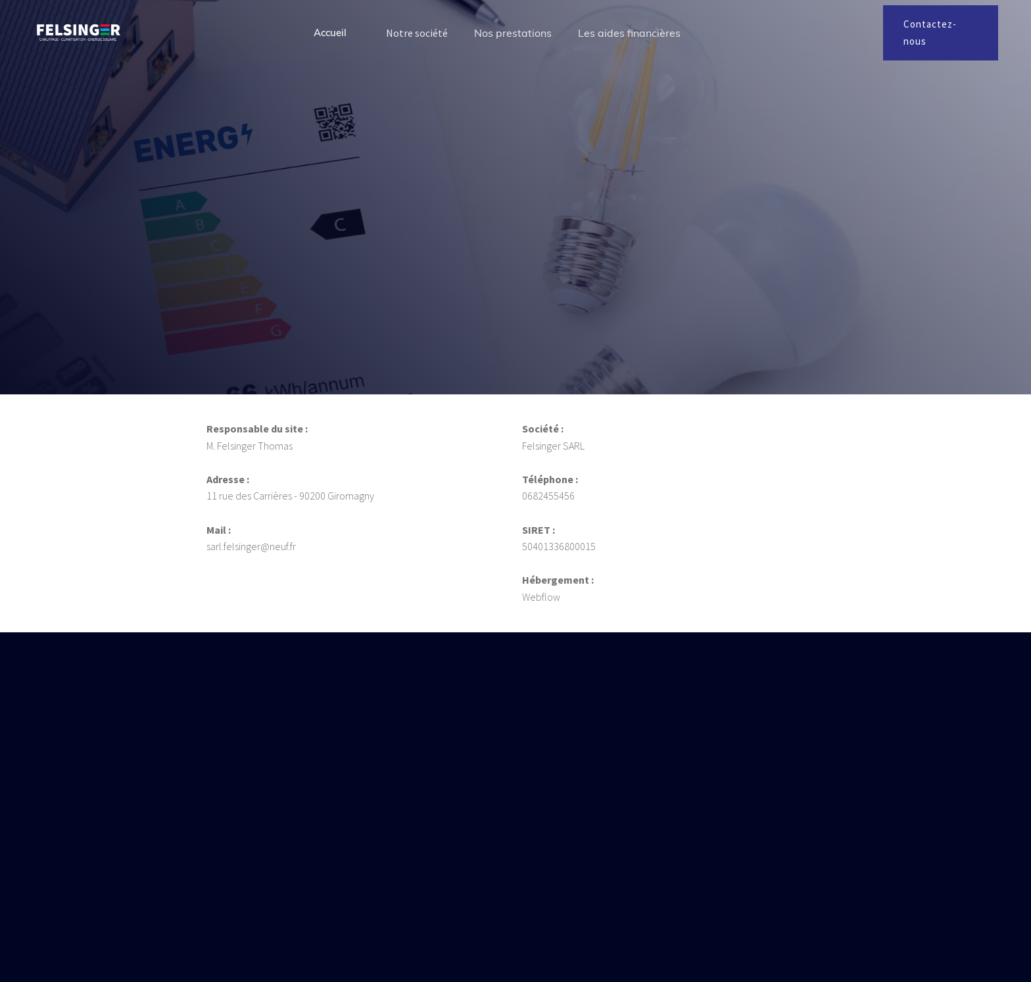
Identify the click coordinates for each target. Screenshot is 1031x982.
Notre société (417, 32)
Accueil (330, 32)
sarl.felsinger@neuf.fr (389, 809)
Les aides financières (629, 33)
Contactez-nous (930, 32)
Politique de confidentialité (399, 940)
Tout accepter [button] (759, 931)
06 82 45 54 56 (371, 776)
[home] (78, 32)
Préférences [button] (572, 931)
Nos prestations (513, 33)
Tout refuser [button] (655, 931)
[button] (829, 932)
